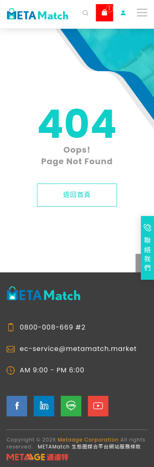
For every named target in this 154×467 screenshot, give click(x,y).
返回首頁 (77, 195)
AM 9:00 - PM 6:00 (52, 370)
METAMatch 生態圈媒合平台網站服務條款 (89, 446)
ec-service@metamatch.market (78, 348)
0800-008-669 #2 (52, 327)
